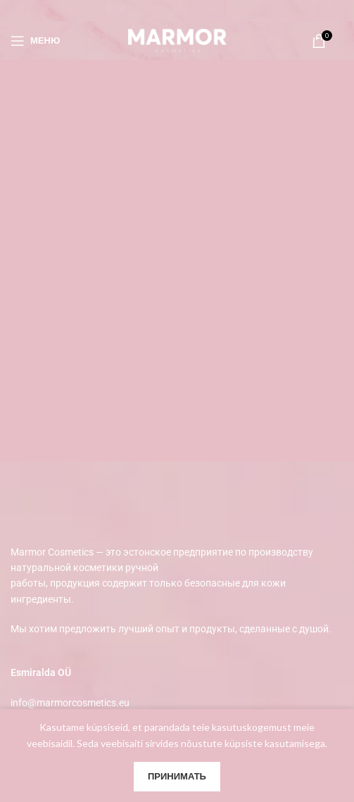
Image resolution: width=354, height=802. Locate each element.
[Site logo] (177, 39)
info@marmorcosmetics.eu (70, 702)
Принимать (177, 776)
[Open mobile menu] (35, 41)
